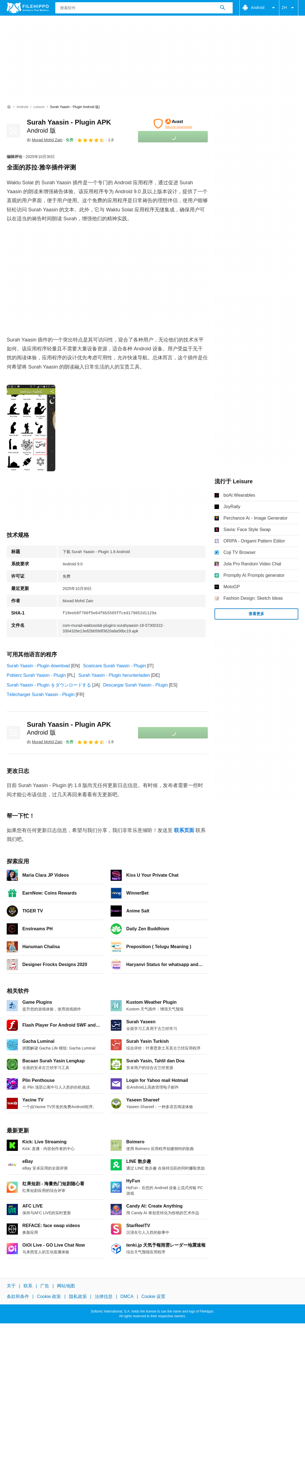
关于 (11, 1285)
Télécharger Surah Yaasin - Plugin (41, 694)
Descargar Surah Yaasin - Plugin (135, 685)
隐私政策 (78, 1296)
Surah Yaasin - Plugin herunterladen (114, 675)
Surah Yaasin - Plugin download (38, 665)
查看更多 (256, 613)
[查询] (144, 7)
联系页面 (184, 830)
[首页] (9, 106)
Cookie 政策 (49, 1296)
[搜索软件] (222, 7)
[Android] (22, 107)
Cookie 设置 (153, 1296)
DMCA (127, 1296)
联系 (27, 1285)
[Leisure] (39, 107)
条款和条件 (18, 1296)
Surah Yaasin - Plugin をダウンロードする (49, 685)
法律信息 (104, 1296)
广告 (44, 1285)
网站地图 (66, 1285)
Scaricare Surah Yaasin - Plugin (114, 665)
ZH (289, 7)
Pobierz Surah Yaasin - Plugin (36, 675)
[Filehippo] (28, 8)
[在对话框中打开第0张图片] (31, 428)
